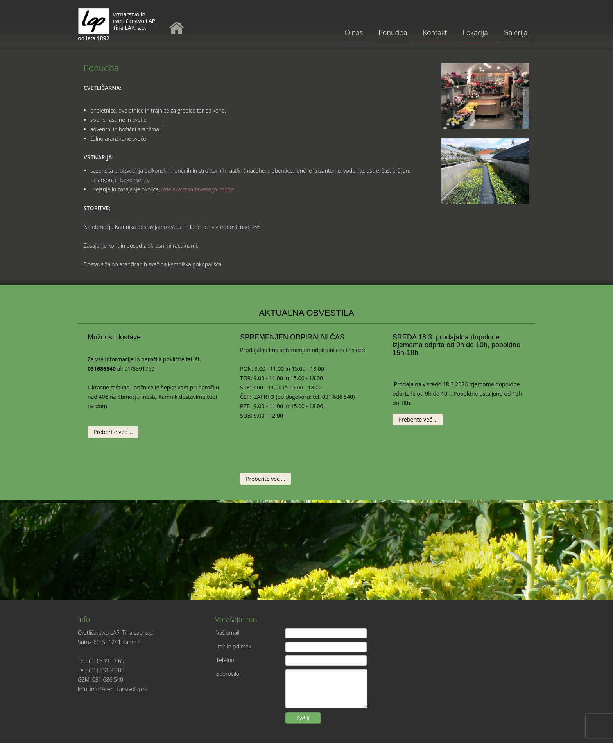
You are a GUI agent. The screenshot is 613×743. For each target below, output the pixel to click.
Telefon (225, 660)
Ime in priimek (233, 646)
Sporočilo (227, 673)
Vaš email (227, 632)
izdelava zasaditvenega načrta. (198, 189)
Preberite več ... (113, 432)
